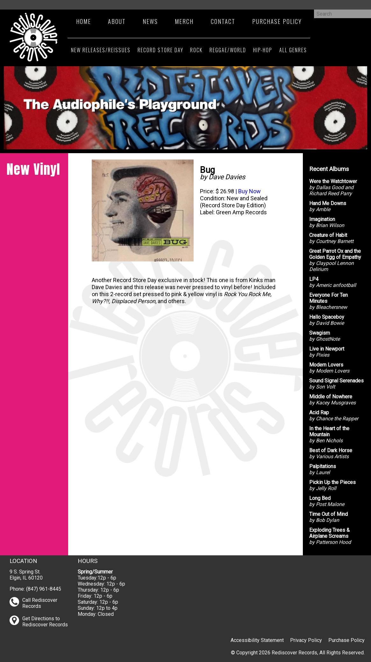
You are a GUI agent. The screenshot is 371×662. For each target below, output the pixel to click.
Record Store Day (160, 50)
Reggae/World (228, 50)
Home (83, 21)
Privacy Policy (306, 640)
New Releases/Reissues (101, 50)
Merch (184, 21)
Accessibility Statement (257, 640)
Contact (223, 21)
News (150, 21)
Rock (196, 50)
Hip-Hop (262, 50)
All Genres (293, 50)
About (117, 21)
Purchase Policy (277, 21)
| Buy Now (247, 191)
